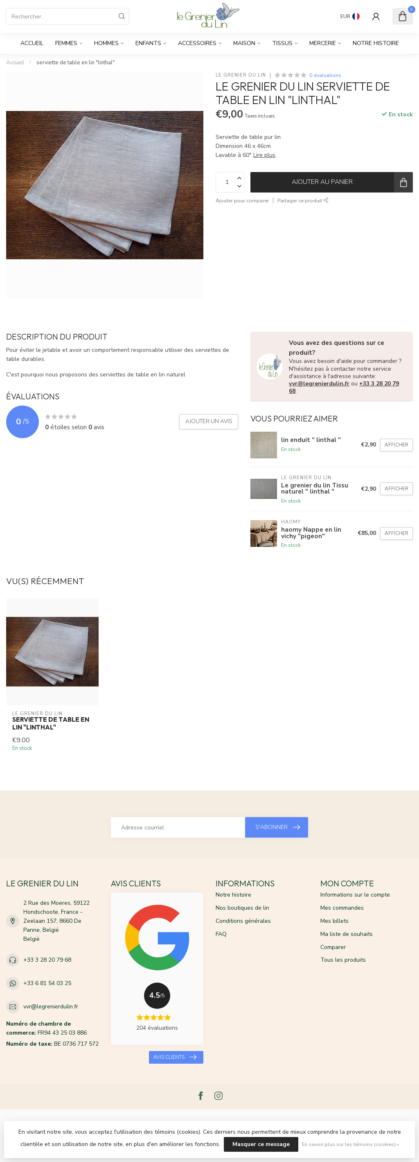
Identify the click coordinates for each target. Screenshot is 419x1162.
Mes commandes (342, 908)
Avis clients (174, 1057)
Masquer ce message (261, 1144)
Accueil (31, 43)
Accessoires (197, 43)
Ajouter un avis (208, 421)
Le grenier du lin (241, 75)
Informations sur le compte (355, 895)
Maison (244, 43)
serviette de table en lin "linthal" (75, 62)
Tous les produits (343, 960)
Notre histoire (376, 43)
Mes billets (334, 921)
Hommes (106, 43)
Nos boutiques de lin (242, 908)
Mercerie (322, 43)
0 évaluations (325, 75)
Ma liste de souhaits (346, 934)
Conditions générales (243, 921)
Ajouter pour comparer (242, 200)
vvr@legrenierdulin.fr (319, 383)
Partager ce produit (303, 200)
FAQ (221, 934)
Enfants (148, 43)
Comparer (333, 947)
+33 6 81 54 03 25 (47, 983)
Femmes (66, 43)
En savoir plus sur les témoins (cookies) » (350, 1144)
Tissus (282, 43)
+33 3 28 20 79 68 (47, 960)
